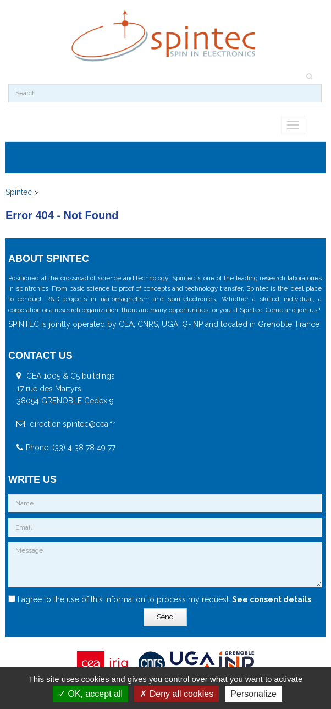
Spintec (18, 192)
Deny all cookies (176, 694)
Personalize (253, 694)
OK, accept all (90, 694)
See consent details (270, 599)
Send (165, 617)
